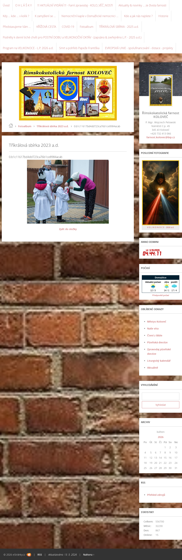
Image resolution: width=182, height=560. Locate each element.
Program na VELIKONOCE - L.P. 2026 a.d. (28, 48)
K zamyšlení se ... (45, 16)
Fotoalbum (86, 27)
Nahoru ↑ (88, 554)
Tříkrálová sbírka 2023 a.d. (53, 126)
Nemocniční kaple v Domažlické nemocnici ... (89, 16)
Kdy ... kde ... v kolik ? (16, 16)
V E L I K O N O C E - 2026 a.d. (160, 227)
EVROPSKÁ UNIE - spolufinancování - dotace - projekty (139, 48)
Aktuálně (152, 367)
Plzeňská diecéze (157, 342)
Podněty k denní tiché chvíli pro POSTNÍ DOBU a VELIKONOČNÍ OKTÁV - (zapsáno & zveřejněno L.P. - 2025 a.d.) (72, 37)
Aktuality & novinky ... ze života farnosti (142, 5)
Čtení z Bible (154, 335)
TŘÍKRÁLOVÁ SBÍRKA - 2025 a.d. (119, 27)
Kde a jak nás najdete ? (138, 16)
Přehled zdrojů (156, 494)
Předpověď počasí (160, 295)
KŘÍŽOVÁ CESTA (46, 27)
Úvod (6, 5)
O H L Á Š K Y (23, 5)
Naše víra (153, 328)
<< (145, 432)
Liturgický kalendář (159, 360)
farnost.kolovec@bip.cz (160, 137)
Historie (163, 16)
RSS (40, 554)
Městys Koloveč (156, 321)
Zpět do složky (68, 229)
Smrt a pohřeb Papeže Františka (79, 48)
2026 (161, 437)
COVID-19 (68, 27)
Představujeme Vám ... (17, 27)
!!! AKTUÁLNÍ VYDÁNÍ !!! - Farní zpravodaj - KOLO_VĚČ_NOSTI (75, 5)
